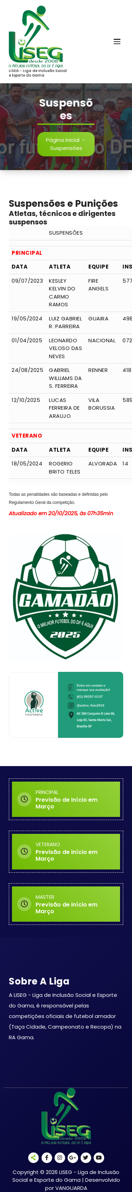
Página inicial (66, 140)
